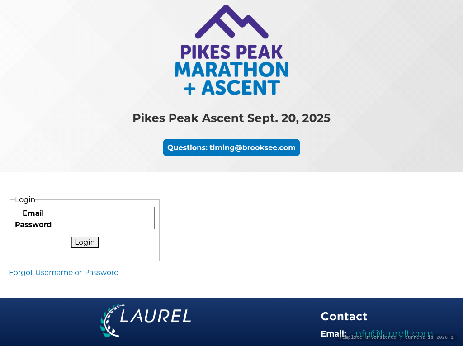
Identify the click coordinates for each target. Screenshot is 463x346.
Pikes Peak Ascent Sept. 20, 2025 (231, 118)
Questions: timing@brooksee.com (231, 147)
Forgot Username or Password (64, 272)
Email (33, 213)
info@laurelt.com (393, 333)
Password (33, 224)
